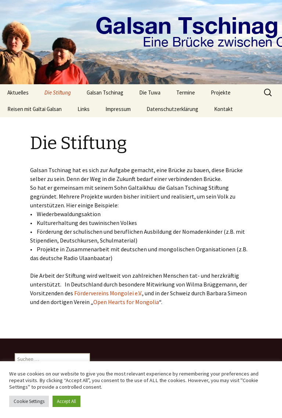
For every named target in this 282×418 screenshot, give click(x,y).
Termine (185, 92)
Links (83, 109)
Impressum (118, 109)
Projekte (221, 92)
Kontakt (223, 109)
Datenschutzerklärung (172, 109)
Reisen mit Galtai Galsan (34, 109)
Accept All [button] (66, 401)
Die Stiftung (57, 92)
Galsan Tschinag (105, 92)
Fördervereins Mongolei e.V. (108, 293)
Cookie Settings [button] (29, 401)
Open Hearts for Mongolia (126, 302)
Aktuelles (18, 92)
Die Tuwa (149, 92)
